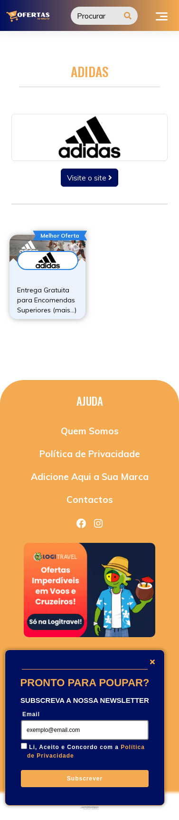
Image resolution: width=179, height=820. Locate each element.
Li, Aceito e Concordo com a (86, 751)
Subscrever (85, 778)
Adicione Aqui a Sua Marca (90, 476)
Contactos (89, 499)
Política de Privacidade (89, 454)
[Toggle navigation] (161, 15)
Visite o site (89, 177)
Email (31, 714)
